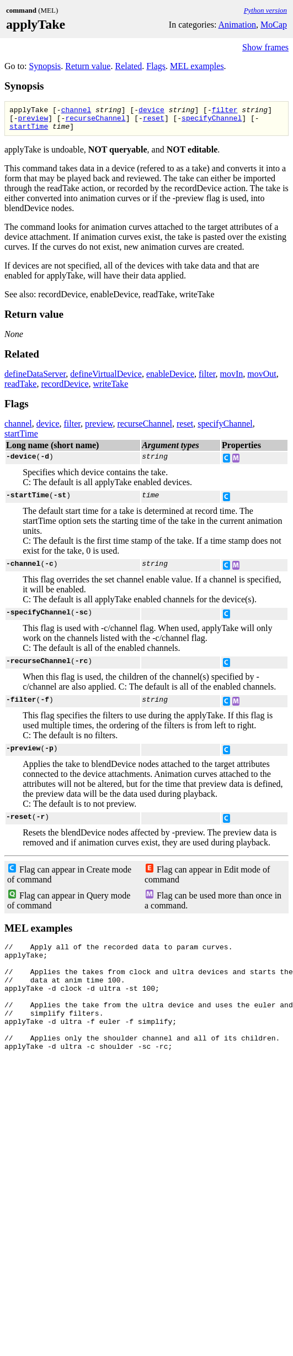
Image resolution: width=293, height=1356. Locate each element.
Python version (265, 10)
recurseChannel (95, 121)
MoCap (273, 24)
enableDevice (170, 378)
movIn (231, 378)
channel (76, 111)
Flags (156, 66)
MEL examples (197, 66)
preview (33, 121)
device (151, 111)
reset (153, 121)
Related (128, 66)
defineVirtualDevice (106, 378)
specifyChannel (212, 121)
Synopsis (45, 66)
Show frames (265, 47)
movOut (261, 378)
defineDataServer (35, 378)
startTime (28, 131)
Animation (237, 24)
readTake (20, 388)
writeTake (111, 388)
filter (225, 111)
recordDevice (64, 388)
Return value (87, 66)
